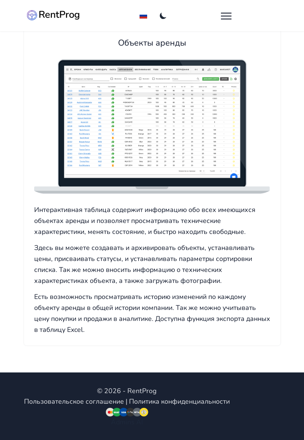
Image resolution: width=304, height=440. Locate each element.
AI (139, 422)
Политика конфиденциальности (179, 401)
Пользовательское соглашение (74, 401)
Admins (123, 422)
